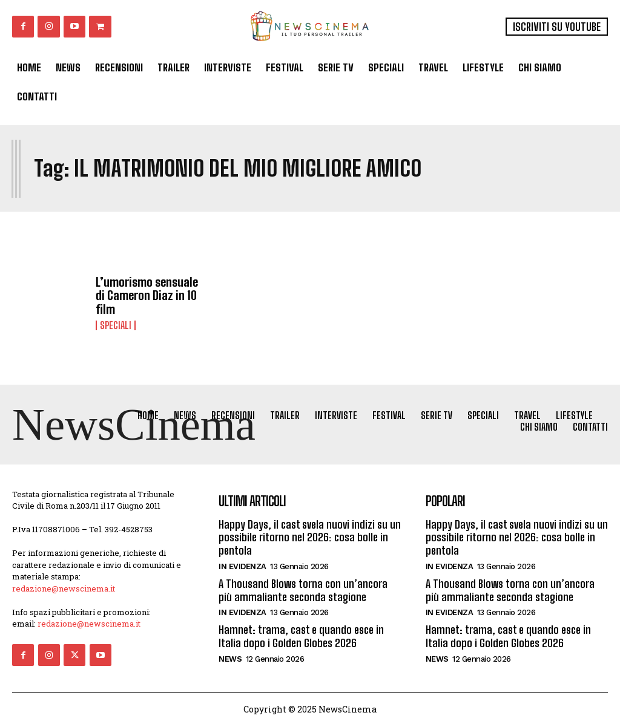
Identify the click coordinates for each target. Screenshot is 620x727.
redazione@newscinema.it (63, 588)
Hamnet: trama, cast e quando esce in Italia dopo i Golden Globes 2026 (301, 636)
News (230, 658)
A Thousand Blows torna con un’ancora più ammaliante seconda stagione (303, 590)
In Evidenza (242, 566)
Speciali (115, 325)
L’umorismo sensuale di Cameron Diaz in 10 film (147, 295)
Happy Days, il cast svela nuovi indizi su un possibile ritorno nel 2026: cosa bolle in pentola (310, 537)
